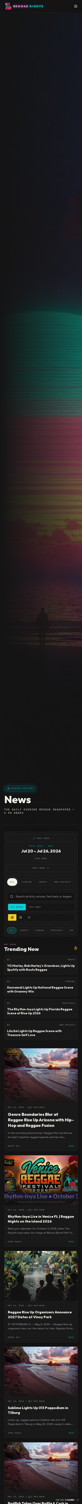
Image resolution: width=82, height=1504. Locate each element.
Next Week (41, 868)
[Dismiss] (78, 1500)
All (12, 882)
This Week (41, 859)
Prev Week (41, 838)
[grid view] (20, 917)
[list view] (29, 917)
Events (24, 930)
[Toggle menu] (76, 6)
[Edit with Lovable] (65, 1500)
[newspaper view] (12, 917)
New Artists (62, 882)
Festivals (57, 930)
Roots (43, 882)
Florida (27, 882)
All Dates (17, 907)
